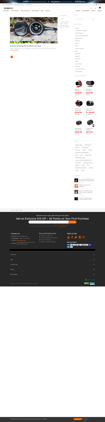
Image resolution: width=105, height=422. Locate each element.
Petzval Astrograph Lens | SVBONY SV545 (78, 90)
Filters (76, 45)
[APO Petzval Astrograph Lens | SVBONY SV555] (79, 103)
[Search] (84, 19)
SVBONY (77, 165)
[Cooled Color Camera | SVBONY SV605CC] (90, 123)
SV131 (88, 165)
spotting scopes (78, 144)
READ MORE (15, 50)
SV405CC (90, 150)
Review (77, 61)
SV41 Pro (77, 147)
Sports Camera (78, 38)
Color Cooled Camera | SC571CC (89, 109)
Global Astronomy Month (80, 167)
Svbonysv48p (88, 155)
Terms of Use (56, 224)
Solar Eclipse (78, 162)
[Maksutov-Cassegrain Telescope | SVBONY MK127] (90, 84)
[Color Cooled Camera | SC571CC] (90, 103)
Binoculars (77, 58)
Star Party (77, 40)
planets (84, 150)
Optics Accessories (79, 48)
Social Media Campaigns (81, 30)
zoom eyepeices (85, 147)
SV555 (76, 43)
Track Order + (29, 4)
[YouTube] (68, 237)
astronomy (77, 150)
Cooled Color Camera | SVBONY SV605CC (89, 129)
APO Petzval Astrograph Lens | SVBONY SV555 (78, 109)
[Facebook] (72, 237)
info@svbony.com (19, 4)
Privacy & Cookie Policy (65, 224)
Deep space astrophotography (82, 152)
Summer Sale (78, 63)
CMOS (76, 155)
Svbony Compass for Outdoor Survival (25, 46)
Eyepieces (77, 56)
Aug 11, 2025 (64, 15)
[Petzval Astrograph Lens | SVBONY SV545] (79, 84)
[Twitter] (76, 237)
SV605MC (91, 167)
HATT (81, 155)
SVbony (77, 170)
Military (21, 210)
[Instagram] (80, 237)
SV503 (83, 165)
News (76, 51)
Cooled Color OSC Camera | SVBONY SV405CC (78, 129)
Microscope (78, 53)
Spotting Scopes (79, 33)
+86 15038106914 (8, 4)
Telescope (77, 66)
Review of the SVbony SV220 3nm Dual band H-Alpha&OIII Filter (86, 192)
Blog (17, 210)
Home (12, 210)
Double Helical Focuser (80, 157)
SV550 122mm (78, 71)
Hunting (77, 28)
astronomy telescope (88, 162)
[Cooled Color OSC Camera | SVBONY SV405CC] (79, 123)
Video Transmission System (81, 35)
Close (85, 419)
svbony (82, 170)
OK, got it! (77, 419)
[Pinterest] (84, 237)
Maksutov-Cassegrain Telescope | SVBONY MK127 (89, 90)
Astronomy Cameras (80, 69)
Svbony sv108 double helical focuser (83, 160)
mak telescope (88, 144)
